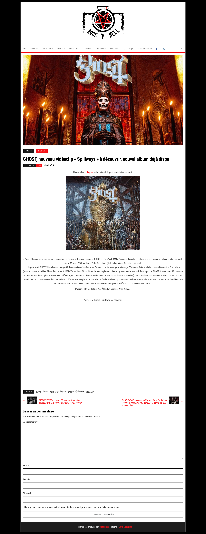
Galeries (34, 48)
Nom (26, 465)
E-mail (26, 479)
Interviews (101, 48)
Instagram (164, 48)
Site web (27, 493)
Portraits (61, 48)
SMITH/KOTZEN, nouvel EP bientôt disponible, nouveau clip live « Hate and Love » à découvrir (60, 401)
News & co (74, 48)
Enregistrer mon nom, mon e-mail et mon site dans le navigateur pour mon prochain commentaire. (72, 507)
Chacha (50, 165)
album (38, 391)
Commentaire (30, 422)
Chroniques (88, 48)
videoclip (89, 391)
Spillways (79, 391)
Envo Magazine (125, 527)
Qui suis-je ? (129, 48)
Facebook (157, 48)
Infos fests (115, 48)
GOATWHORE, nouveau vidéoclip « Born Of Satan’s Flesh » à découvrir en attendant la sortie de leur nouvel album (144, 403)
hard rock (54, 391)
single (71, 391)
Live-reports (47, 48)
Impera (90, 172)
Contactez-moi (145, 48)
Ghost (45, 391)
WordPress (104, 527)
